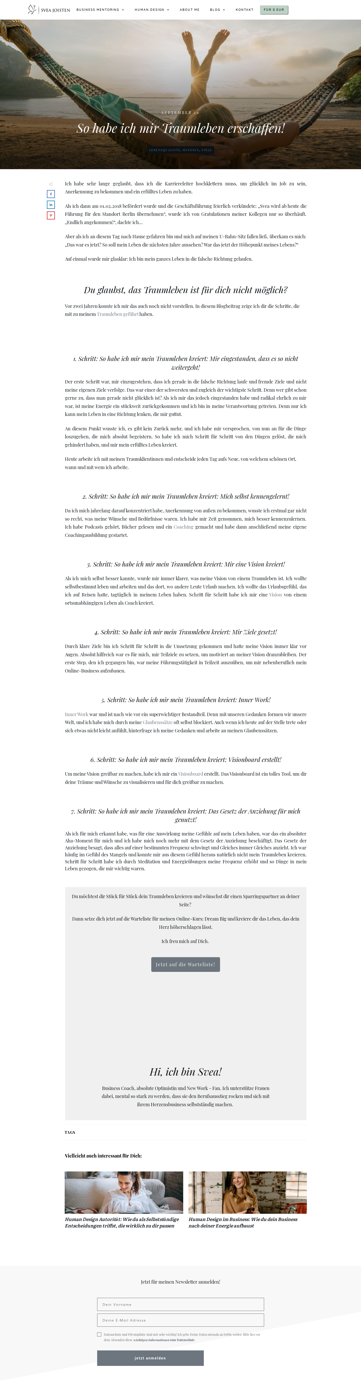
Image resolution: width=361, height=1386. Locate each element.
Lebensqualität (164, 150)
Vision (275, 595)
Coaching (184, 527)
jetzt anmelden (150, 1358)
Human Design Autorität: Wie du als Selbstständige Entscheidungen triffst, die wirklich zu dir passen (124, 1202)
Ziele (207, 150)
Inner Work (76, 714)
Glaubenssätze (158, 722)
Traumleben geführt (118, 314)
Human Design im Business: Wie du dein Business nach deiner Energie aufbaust (247, 1202)
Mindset (191, 150)
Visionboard (190, 774)
